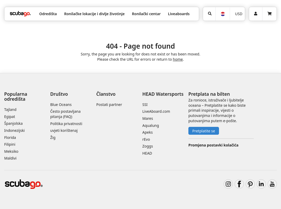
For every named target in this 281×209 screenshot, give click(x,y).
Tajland (10, 109)
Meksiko (11, 151)
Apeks (147, 132)
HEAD (147, 153)
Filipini (9, 144)
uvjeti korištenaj (64, 130)
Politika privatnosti (66, 123)
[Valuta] (237, 14)
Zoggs (147, 146)
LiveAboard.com (156, 111)
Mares (147, 118)
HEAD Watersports (162, 94)
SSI (145, 104)
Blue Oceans (61, 104)
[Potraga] (209, 14)
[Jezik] (222, 14)
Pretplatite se (203, 130)
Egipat (9, 116)
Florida (10, 137)
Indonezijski (14, 130)
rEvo (146, 139)
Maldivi (10, 158)
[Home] (20, 13)
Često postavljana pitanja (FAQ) (65, 114)
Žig (52, 137)
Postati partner (109, 104)
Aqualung (150, 125)
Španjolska (13, 123)
